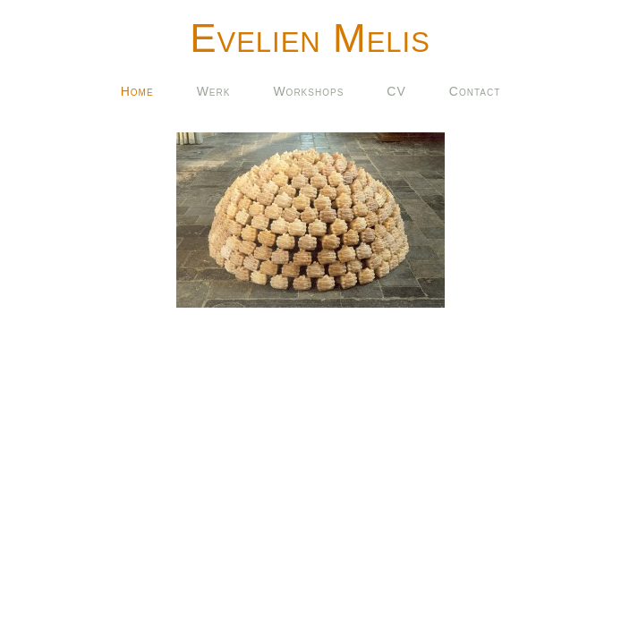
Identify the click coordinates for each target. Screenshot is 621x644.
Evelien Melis (310, 38)
